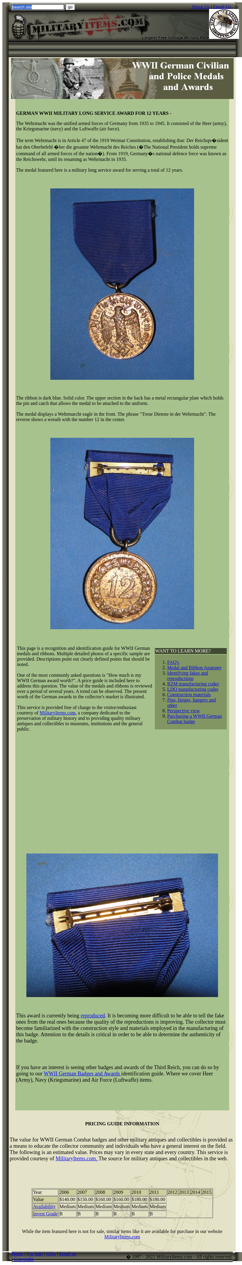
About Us (200, 6)
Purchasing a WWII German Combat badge (194, 719)
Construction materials (189, 694)
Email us (67, 1253)
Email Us (222, 6)
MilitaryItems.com (122, 1236)
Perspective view (183, 710)
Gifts (51, 1253)
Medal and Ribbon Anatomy (194, 667)
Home (17, 1253)
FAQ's (173, 662)
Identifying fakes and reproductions (187, 675)
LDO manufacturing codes (192, 689)
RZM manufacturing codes (193, 683)
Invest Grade (45, 1213)
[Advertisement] (122, 790)
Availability (44, 1206)
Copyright (23, 1259)
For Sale (35, 1253)
